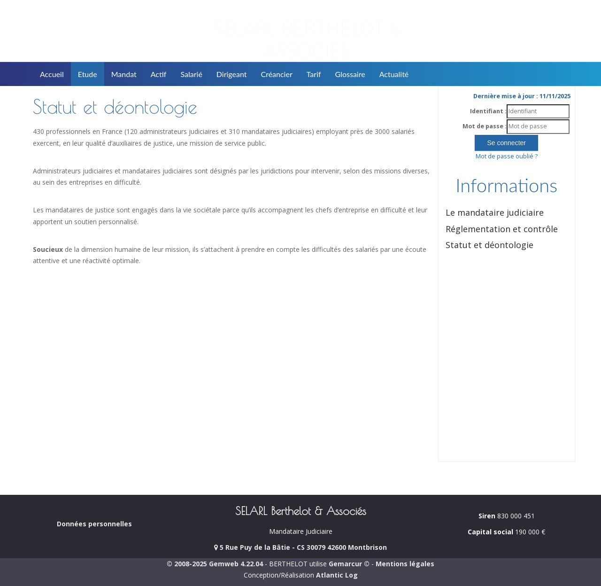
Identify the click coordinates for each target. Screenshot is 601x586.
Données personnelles (94, 523)
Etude (87, 74)
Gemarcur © (349, 563)
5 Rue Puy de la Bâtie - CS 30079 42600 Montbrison (300, 547)
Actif (159, 74)
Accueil (52, 74)
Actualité (394, 74)
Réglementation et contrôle (502, 228)
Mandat (124, 74)
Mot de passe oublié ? (507, 156)
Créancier (277, 74)
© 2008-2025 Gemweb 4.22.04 (215, 563)
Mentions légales (405, 563)
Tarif (314, 74)
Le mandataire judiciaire (495, 212)
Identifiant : (488, 111)
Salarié (191, 74)
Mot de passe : (484, 126)
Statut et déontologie (489, 244)
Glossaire (350, 74)
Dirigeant (231, 74)
